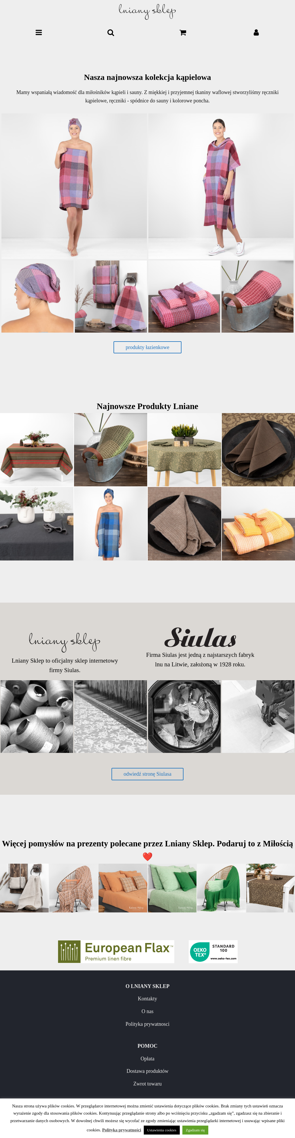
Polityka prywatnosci (74, 1024)
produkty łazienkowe (147, 347)
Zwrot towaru (221, 1024)
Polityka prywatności (121, 1130)
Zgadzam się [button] (195, 1130)
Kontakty (73, 999)
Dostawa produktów (221, 1011)
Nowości (74, 1077)
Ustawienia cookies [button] (161, 1130)
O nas (74, 1011)
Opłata (221, 999)
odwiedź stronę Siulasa (147, 774)
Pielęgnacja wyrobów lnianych (74, 1090)
